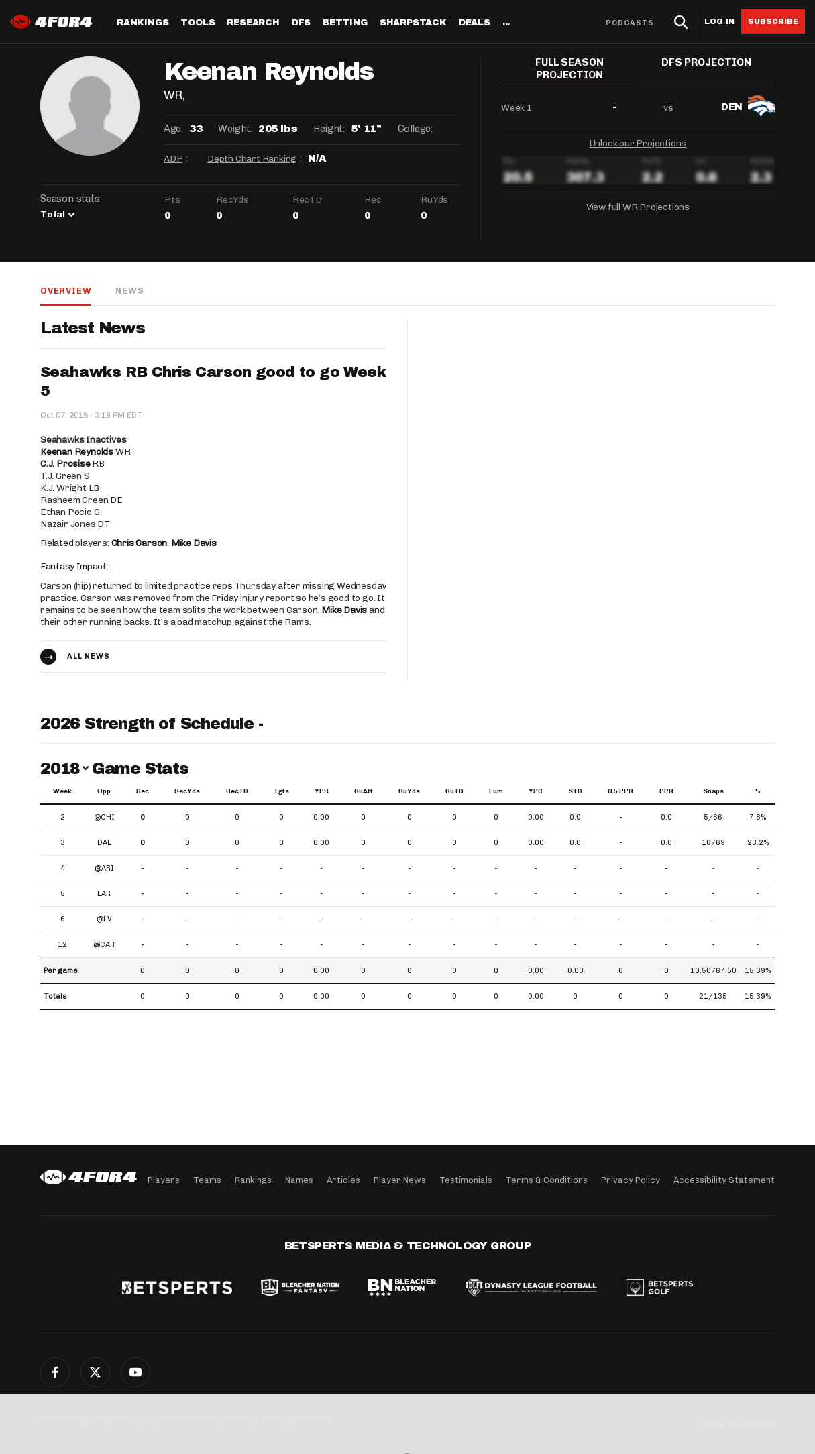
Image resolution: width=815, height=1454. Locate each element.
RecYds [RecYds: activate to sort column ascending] (187, 791)
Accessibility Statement (724, 1180)
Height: (328, 129)
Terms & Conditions (547, 1180)
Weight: (235, 129)
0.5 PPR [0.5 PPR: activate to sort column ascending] (620, 791)
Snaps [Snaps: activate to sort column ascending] (713, 791)
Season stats (70, 198)
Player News (400, 1180)
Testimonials (465, 1180)
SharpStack (413, 23)
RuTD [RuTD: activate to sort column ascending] (454, 791)
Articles (343, 1180)
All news (88, 656)
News (129, 291)
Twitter (95, 1372)
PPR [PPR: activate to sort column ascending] (666, 791)
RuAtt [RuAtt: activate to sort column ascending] (363, 791)
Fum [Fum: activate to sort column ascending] (496, 791)
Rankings (142, 23)
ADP (173, 158)
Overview (65, 291)
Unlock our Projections (638, 140)
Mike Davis (194, 543)
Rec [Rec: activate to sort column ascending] (142, 791)
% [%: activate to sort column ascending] (758, 791)
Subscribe (773, 21)
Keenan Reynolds (76, 451)
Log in (719, 21)
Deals (474, 23)
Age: (173, 129)
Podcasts (630, 23)
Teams (207, 1180)
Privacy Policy (630, 1180)
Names (299, 1180)
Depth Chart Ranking (251, 158)
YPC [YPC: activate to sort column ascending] (536, 791)
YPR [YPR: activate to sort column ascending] (322, 791)
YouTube (135, 1372)
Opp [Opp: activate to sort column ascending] (104, 791)
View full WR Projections (638, 203)
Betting (345, 23)
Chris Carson (139, 543)
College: (415, 129)
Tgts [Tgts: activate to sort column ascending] (281, 791)
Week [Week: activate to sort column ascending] (62, 791)
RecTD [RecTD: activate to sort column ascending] (237, 791)
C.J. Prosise (65, 463)
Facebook (55, 1372)
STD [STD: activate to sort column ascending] (575, 791)
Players (164, 1180)
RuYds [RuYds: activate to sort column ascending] (409, 791)
